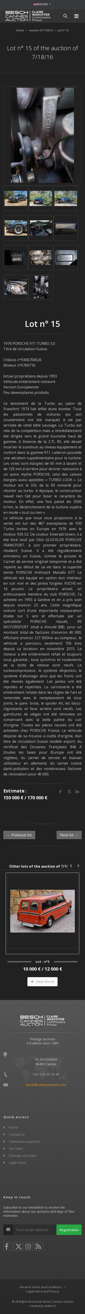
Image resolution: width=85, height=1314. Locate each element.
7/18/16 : (42, 866)
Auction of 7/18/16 (41, 30)
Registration (69, 1229)
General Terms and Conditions (40, 1287)
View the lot (42, 981)
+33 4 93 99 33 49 (46, 1074)
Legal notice (17, 1162)
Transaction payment (24, 1141)
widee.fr (50, 1306)
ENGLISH (41, 4)
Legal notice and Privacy (42, 1291)
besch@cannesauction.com (46, 1085)
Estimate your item (22, 1155)
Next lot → (69, 834)
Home (20, 30)
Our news (16, 1148)
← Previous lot (19, 834)
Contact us (17, 1134)
